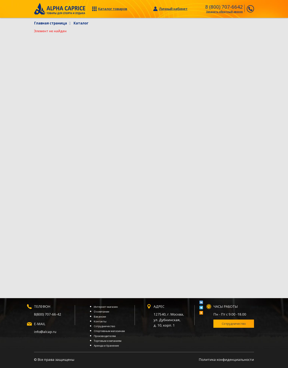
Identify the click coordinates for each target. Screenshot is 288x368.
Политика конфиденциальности (226, 359)
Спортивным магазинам (109, 331)
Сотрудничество (104, 326)
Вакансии (100, 316)
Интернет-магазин (106, 307)
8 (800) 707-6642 (224, 6)
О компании (101, 311)
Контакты (100, 321)
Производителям (105, 336)
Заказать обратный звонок (224, 11)
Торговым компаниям (107, 341)
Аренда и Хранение (106, 345)
